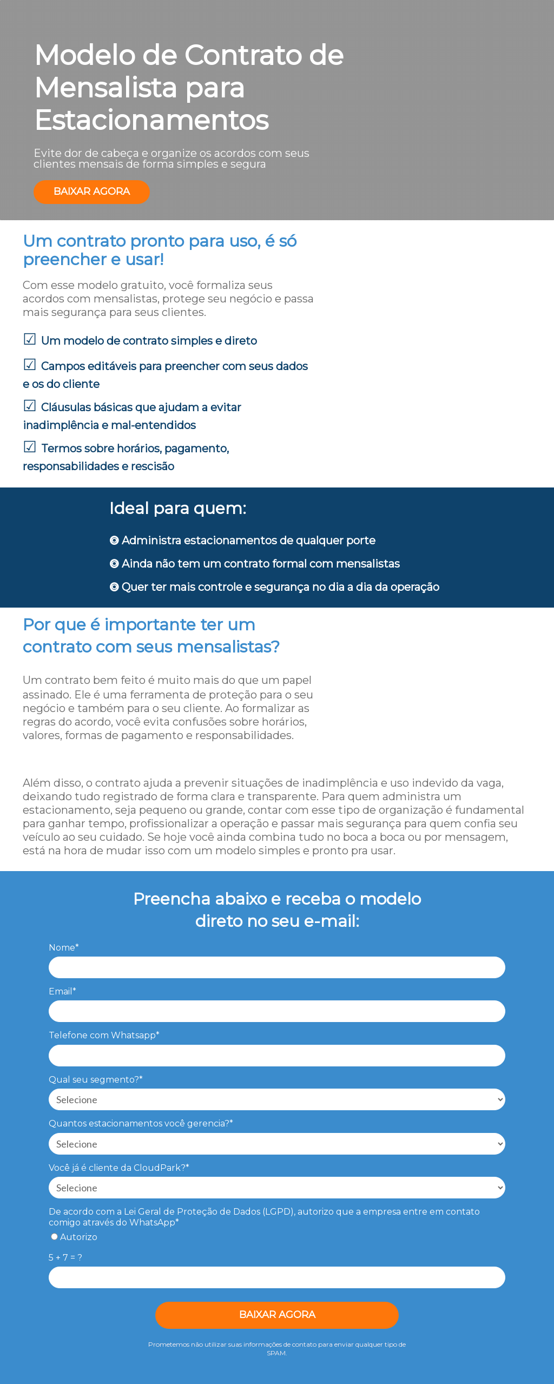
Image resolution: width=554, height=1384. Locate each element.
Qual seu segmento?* (96, 1080)
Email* (62, 991)
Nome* (64, 948)
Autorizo (74, 1237)
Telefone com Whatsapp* (104, 1035)
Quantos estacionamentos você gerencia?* (141, 1123)
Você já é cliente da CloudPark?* (119, 1168)
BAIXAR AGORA (92, 191)
